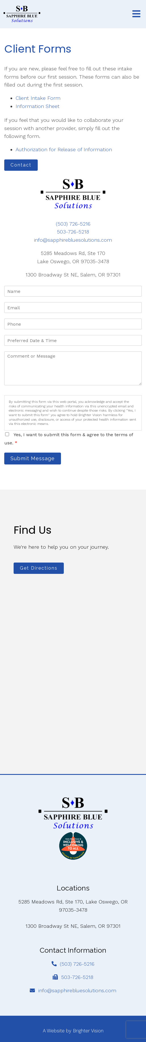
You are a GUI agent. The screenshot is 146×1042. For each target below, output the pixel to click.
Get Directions (39, 568)
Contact (20, 165)
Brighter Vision (88, 1031)
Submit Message (32, 458)
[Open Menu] (136, 14)
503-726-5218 (73, 232)
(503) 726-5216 (73, 224)
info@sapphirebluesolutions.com (73, 240)
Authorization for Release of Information (64, 149)
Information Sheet (38, 106)
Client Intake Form (38, 98)
